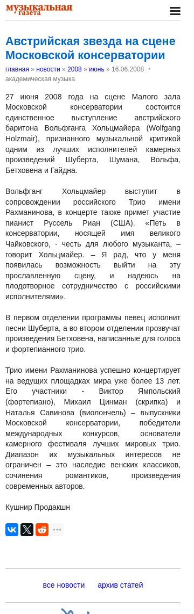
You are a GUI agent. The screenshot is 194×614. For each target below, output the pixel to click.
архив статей (120, 585)
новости (48, 69)
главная (17, 69)
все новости (64, 585)
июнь (97, 69)
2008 (74, 69)
